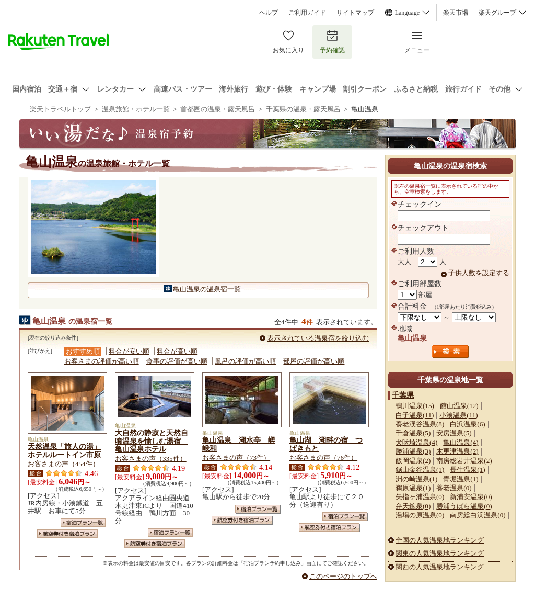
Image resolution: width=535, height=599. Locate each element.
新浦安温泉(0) (471, 497)
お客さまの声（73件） (236, 457)
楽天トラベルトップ (60, 109)
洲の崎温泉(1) (416, 479)
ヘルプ (268, 12)
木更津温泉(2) (457, 451)
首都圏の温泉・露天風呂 (217, 109)
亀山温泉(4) (460, 442)
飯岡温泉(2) (413, 461)
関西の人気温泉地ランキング (440, 567)
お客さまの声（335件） (151, 458)
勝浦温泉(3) (413, 451)
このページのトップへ (343, 576)
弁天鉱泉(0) (413, 506)
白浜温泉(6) (467, 424)
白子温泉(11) (415, 415)
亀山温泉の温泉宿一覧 (207, 289)
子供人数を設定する (478, 273)
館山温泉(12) (459, 406)
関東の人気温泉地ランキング (440, 553)
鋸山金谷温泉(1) (420, 469)
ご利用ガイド (307, 12)
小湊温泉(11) (458, 415)
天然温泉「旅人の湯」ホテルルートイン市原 (64, 450)
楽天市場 (455, 12)
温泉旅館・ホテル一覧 (136, 109)
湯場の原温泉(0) (420, 515)
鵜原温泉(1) (413, 488)
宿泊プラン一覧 (83, 522)
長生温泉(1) (467, 469)
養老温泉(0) (453, 488)
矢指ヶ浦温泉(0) (420, 497)
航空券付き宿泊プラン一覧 (67, 533)
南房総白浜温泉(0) (477, 515)
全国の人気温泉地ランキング (440, 540)
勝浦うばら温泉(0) (464, 506)
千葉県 (403, 395)
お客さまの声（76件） (323, 457)
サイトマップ (355, 12)
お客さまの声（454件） (63, 464)
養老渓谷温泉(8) (420, 424)
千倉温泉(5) (413, 433)
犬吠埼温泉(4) (416, 442)
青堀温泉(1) (460, 479)
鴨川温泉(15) (415, 406)
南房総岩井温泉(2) (464, 461)
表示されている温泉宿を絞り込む (318, 338)
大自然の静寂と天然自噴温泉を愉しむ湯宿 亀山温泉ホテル (151, 441)
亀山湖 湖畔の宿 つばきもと (326, 444)
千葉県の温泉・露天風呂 (303, 109)
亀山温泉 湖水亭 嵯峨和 (238, 444)
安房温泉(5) (453, 433)
